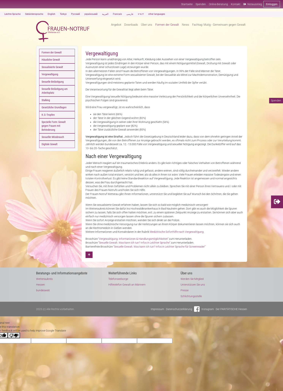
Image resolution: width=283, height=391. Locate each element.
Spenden (201, 4)
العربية (105, 14)
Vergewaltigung (50, 74)
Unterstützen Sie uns (193, 284)
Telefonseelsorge (118, 278)
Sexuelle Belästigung (53, 81)
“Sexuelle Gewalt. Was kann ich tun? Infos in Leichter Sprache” (134, 242)
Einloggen (271, 4)
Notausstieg (252, 4)
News (185, 24)
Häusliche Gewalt (51, 59)
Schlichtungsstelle (191, 296)
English (51, 14)
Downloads (131, 24)
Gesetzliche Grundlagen (54, 107)
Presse (185, 290)
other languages (156, 14)
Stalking (46, 100)
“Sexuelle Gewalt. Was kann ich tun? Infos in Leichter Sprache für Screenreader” (159, 246)
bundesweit (43, 290)
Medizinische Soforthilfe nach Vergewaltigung (177, 231)
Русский (75, 14)
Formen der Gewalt (167, 24)
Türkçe (63, 14)
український (91, 14)
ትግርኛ (141, 14)
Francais (117, 14)
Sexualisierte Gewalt (52, 67)
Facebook (197, 309)
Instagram (207, 309)
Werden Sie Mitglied (192, 278)
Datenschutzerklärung (179, 309)
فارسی (129, 14)
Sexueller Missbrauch (53, 137)
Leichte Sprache (12, 14)
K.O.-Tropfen (48, 114)
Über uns (146, 24)
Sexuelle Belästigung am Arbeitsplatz (55, 90)
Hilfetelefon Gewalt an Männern (127, 284)
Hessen (40, 284)
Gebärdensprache (34, 14)
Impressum (157, 309)
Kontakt (235, 4)
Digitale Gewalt (49, 144)
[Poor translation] (14, 335)
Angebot (116, 24)
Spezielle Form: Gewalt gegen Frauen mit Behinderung (54, 125)
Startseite (187, 4)
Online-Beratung (218, 4)
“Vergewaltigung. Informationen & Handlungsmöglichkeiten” (133, 238)
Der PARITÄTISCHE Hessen (231, 309)
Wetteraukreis (44, 278)
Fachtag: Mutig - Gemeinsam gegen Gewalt (219, 24)
